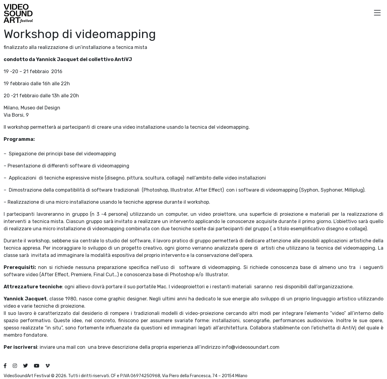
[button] (377, 13)
